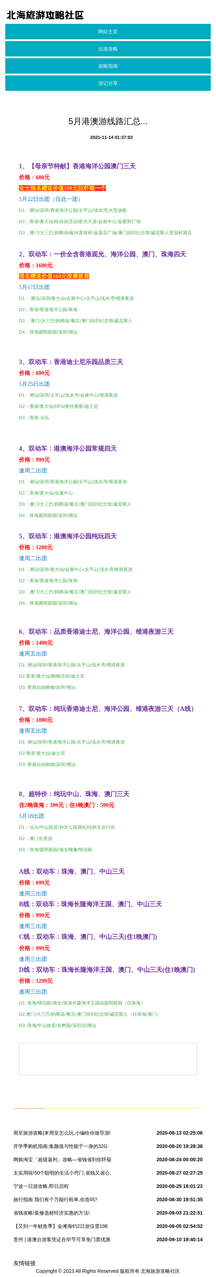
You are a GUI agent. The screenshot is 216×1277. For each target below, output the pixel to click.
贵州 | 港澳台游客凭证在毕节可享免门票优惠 (61, 1239)
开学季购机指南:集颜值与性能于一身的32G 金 (60, 1147)
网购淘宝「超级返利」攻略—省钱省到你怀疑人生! (62, 1161)
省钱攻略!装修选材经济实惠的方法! (51, 1213)
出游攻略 (108, 49)
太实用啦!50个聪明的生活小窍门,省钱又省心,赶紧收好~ (62, 1174)
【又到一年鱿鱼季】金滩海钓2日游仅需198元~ (60, 1227)
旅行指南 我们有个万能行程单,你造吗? (55, 1199)
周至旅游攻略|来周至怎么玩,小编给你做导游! (61, 1133)
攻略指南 (108, 66)
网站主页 (108, 31)
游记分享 (108, 83)
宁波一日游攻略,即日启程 (41, 1186)
